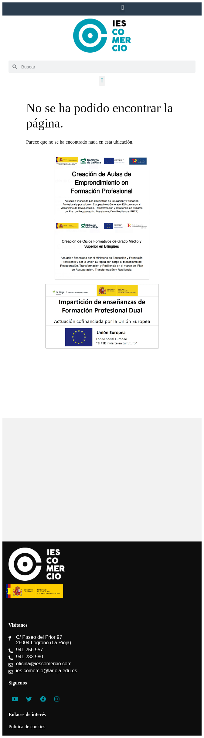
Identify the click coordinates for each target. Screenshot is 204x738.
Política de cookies (26, 726)
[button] (122, 7)
